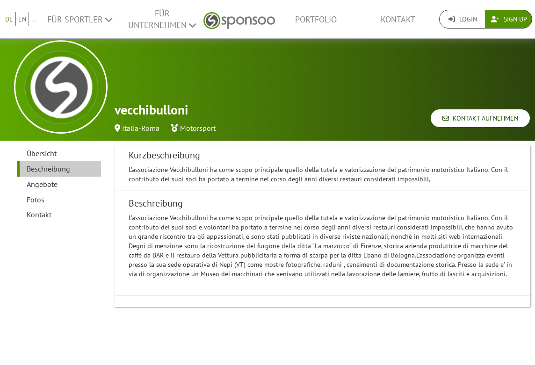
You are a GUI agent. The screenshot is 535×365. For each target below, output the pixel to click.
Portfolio (316, 19)
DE (9, 19)
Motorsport (198, 128)
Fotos (35, 199)
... (33, 19)
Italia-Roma (140, 128)
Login (462, 19)
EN (22, 19)
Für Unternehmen (162, 19)
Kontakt (398, 19)
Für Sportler (79, 19)
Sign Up (509, 19)
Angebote (42, 184)
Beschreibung (48, 168)
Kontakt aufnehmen (480, 118)
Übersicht (42, 153)
